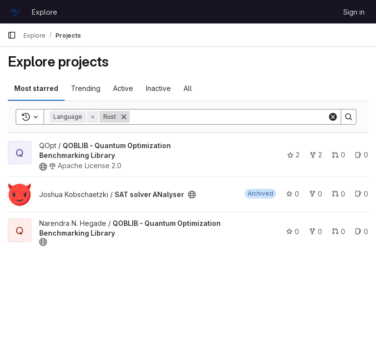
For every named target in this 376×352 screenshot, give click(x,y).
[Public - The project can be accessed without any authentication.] (43, 167)
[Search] (229, 117)
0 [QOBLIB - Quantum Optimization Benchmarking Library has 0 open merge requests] (338, 155)
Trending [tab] (85, 88)
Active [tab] (123, 88)
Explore (44, 12)
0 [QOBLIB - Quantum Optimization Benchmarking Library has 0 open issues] (361, 155)
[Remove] (124, 117)
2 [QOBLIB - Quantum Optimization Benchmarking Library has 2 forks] (315, 155)
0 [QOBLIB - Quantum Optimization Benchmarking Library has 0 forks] (315, 231)
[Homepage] (14, 12)
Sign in (354, 12)
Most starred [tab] (36, 88)
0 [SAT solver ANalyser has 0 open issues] (361, 194)
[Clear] (333, 117)
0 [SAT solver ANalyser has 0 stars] (292, 194)
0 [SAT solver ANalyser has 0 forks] (315, 194)
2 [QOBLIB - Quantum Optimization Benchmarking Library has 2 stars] (293, 155)
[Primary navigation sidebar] (12, 35)
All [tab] (188, 88)
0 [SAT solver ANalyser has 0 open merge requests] (338, 194)
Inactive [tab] (158, 88)
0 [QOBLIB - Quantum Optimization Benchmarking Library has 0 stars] (292, 231)
